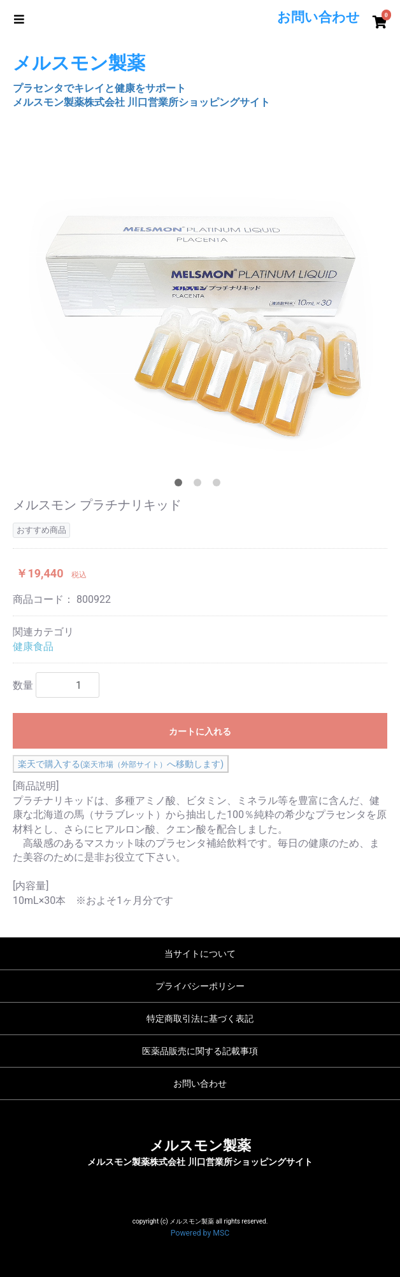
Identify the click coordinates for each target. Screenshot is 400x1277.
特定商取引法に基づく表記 (200, 1018)
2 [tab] (200, 485)
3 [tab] (219, 485)
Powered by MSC (200, 1233)
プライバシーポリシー (200, 986)
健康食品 (33, 646)
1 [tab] (181, 485)
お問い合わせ (200, 1083)
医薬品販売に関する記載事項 (200, 1051)
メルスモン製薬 (200, 1146)
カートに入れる (200, 731)
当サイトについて (200, 954)
